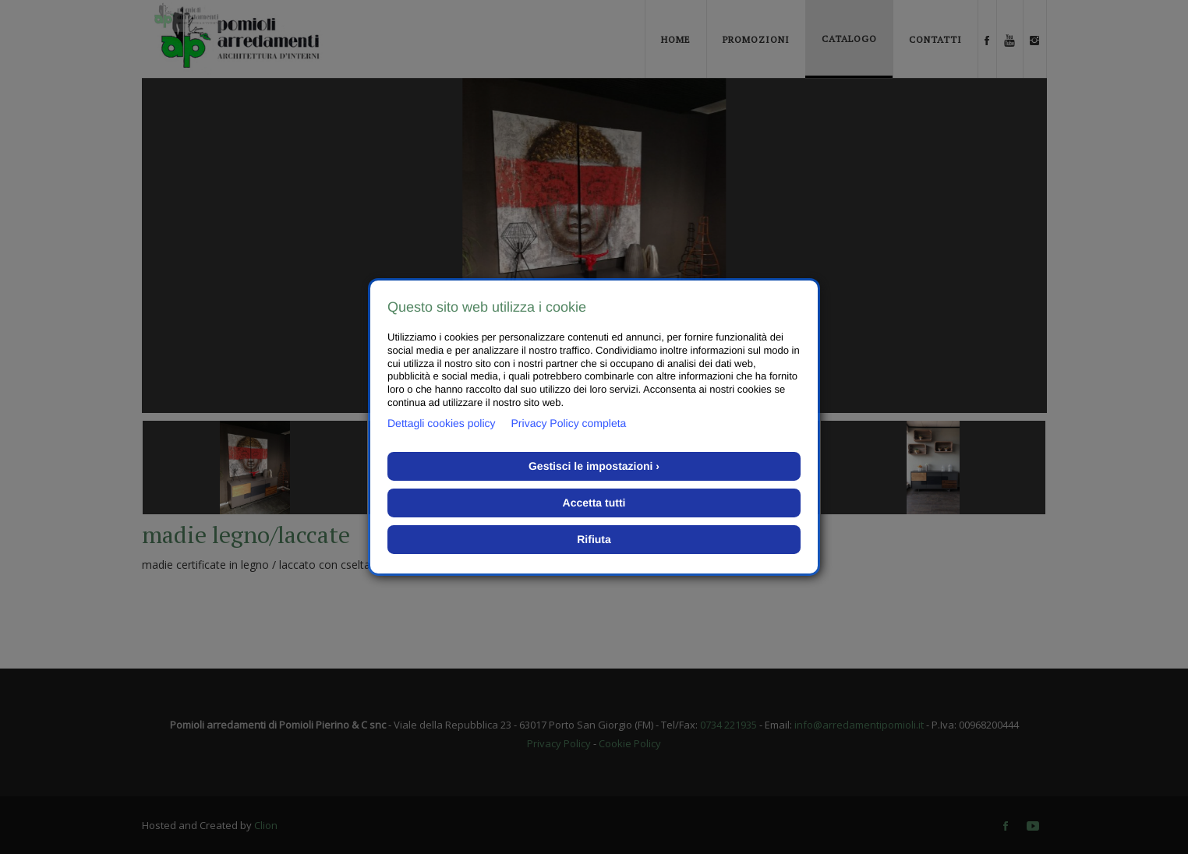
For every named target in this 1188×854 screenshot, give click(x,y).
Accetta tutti (594, 502)
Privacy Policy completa (569, 423)
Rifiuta (594, 539)
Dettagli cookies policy (441, 423)
